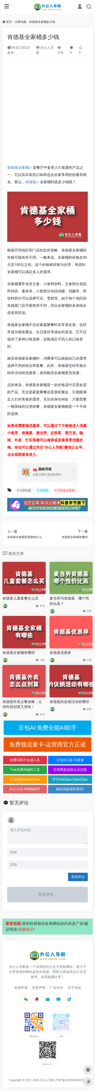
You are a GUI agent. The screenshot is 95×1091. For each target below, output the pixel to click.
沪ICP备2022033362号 (69, 1080)
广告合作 (56, 988)
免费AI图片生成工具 (25, 760)
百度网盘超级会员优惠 (70, 769)
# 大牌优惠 (24, 490)
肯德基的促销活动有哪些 (69, 702)
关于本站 (74, 988)
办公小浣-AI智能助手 (24, 789)
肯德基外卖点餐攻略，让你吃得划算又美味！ (22, 704)
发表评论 (78, 877)
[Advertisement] (47, 114)
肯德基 (30, 182)
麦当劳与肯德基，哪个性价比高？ (69, 601)
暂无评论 (19, 803)
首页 (9, 22)
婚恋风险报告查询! (70, 789)
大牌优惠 (20, 22)
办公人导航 (47, 1080)
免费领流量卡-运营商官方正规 (47, 744)
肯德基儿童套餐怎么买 (20, 598)
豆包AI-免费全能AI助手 (47, 727)
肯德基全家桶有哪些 (18, 653)
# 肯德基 (42, 490)
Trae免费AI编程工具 (25, 769)
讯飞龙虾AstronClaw (25, 779)
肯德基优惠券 (60, 653)
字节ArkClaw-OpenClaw (70, 779)
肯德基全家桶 (18, 167)
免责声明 (38, 988)
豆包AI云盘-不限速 (70, 760)
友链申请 (21, 988)
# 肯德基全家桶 (65, 490)
